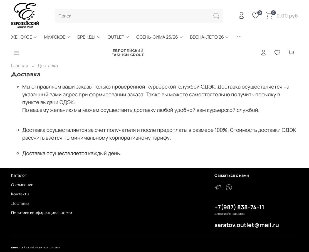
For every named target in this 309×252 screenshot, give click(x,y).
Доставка (20, 203)
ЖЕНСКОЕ (24, 37)
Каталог (19, 175)
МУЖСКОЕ (57, 37)
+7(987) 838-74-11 (239, 207)
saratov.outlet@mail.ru (246, 225)
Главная (19, 65)
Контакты (20, 193)
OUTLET (119, 37)
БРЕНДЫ (89, 37)
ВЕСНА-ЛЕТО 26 (209, 37)
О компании (22, 184)
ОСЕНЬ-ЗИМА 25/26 (159, 37)
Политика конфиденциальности (41, 212)
